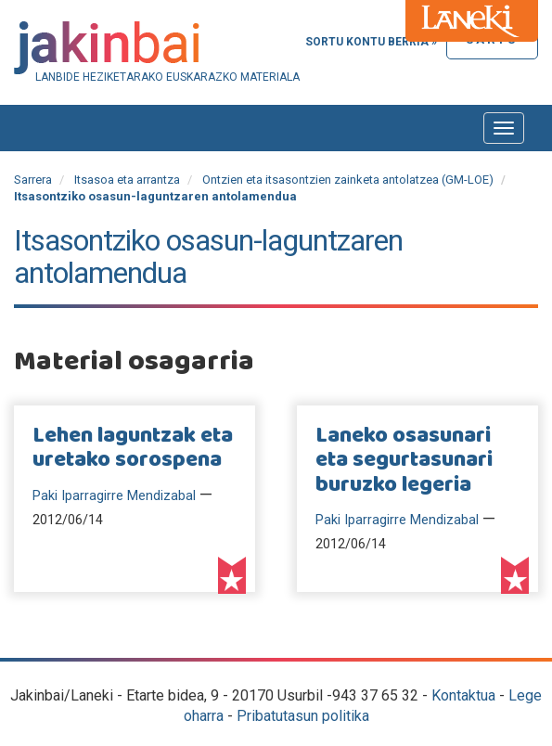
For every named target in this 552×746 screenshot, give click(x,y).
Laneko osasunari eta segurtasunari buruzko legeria (404, 460)
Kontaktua (463, 695)
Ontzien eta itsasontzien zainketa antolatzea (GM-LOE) (348, 179)
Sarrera (33, 179)
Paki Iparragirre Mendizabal (114, 496)
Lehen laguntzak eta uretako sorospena (132, 448)
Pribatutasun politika (303, 716)
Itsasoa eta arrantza (127, 179)
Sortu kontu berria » (371, 41)
